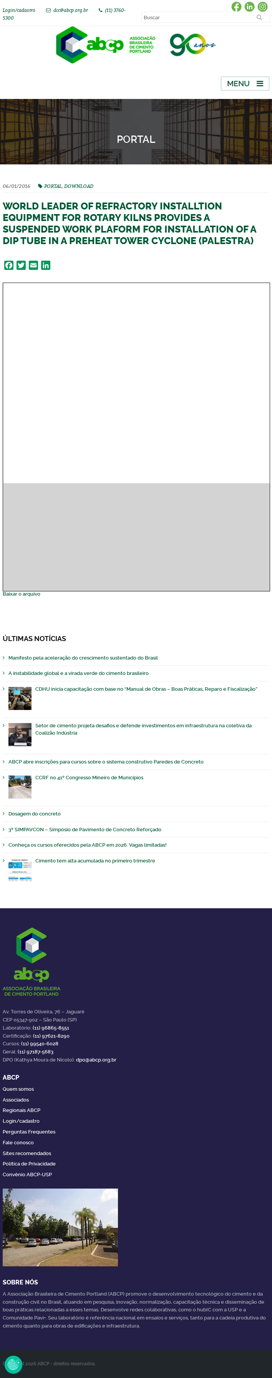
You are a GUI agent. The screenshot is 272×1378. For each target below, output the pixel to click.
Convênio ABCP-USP (27, 1174)
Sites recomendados (27, 1153)
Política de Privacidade (29, 1164)
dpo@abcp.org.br (96, 1060)
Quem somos (18, 1089)
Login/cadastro (19, 10)
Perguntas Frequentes (29, 1132)
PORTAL (53, 186)
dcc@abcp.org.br (70, 10)
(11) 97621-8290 (51, 1036)
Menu (238, 83)
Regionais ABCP (21, 1110)
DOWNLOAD (78, 186)
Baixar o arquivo (21, 594)
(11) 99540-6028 (39, 1043)
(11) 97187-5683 (35, 1052)
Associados (16, 1100)
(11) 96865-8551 (51, 1028)
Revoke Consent (13, 1364)
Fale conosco (18, 1142)
